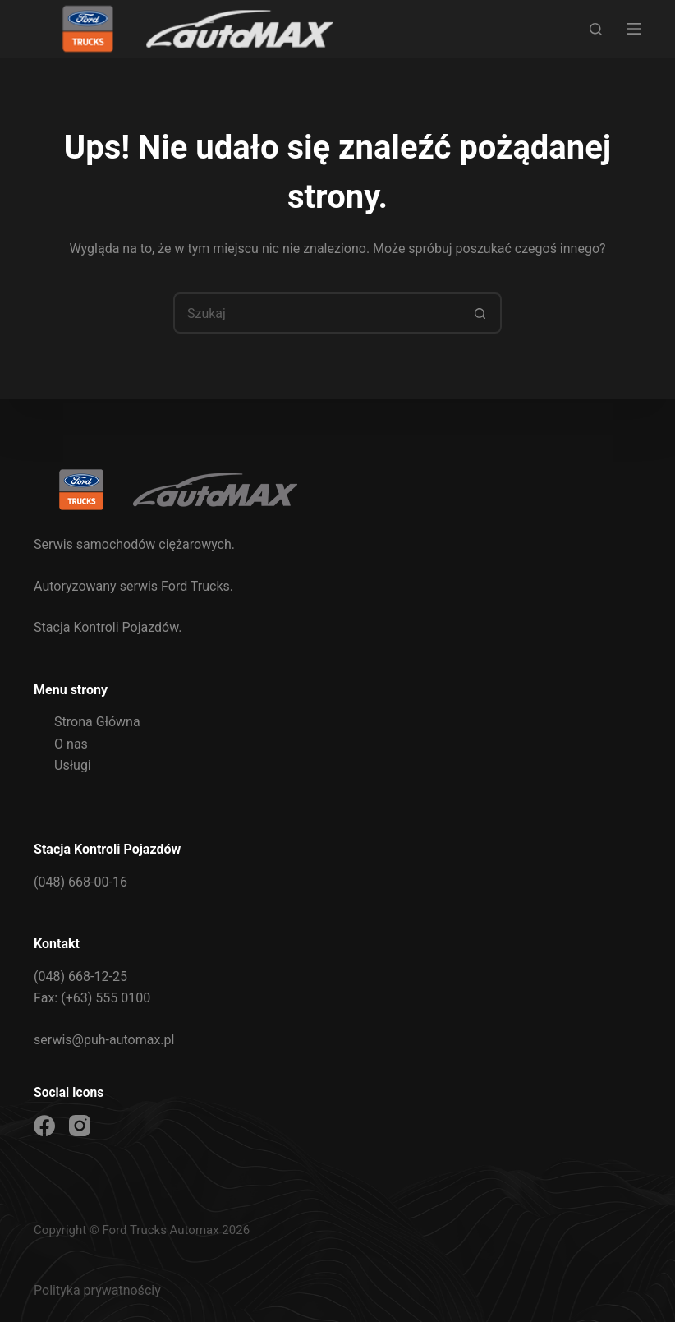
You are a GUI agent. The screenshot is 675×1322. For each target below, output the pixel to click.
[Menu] (634, 28)
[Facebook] (44, 1125)
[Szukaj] (596, 29)
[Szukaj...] (317, 313)
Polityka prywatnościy (97, 1290)
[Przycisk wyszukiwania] (481, 313)
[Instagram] (79, 1125)
